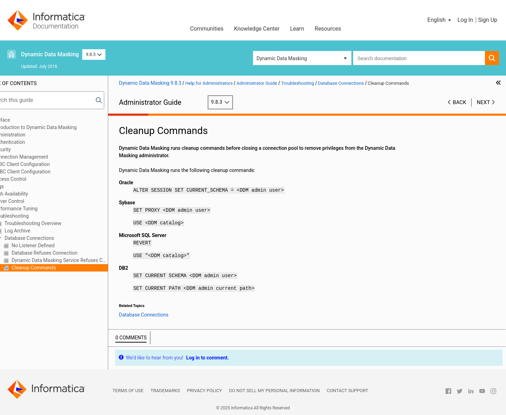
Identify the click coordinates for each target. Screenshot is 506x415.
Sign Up (487, 20)
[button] (440, 20)
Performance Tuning (34, 208)
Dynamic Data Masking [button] (282, 58)
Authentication (28, 142)
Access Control (28, 179)
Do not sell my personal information (274, 390)
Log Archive (35, 231)
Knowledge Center (257, 28)
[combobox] (419, 58)
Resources (328, 28)
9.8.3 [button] (94, 54)
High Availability (29, 194)
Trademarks (165, 390)
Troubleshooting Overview (51, 223)
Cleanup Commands (51, 267)
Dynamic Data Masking (50, 54)
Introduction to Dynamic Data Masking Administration (53, 131)
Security (20, 149)
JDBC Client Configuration (40, 164)
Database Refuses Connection (62, 253)
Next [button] (483, 102)
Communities (206, 28)
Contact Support (347, 390)
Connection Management (39, 157)
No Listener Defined (51, 245)
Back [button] (459, 102)
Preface (20, 120)
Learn (297, 28)
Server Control (27, 201)
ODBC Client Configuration (40, 171)
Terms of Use (127, 390)
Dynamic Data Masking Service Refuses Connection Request (77, 260)
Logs (17, 186)
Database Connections (47, 238)
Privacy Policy (204, 390)
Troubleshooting (29, 216)
